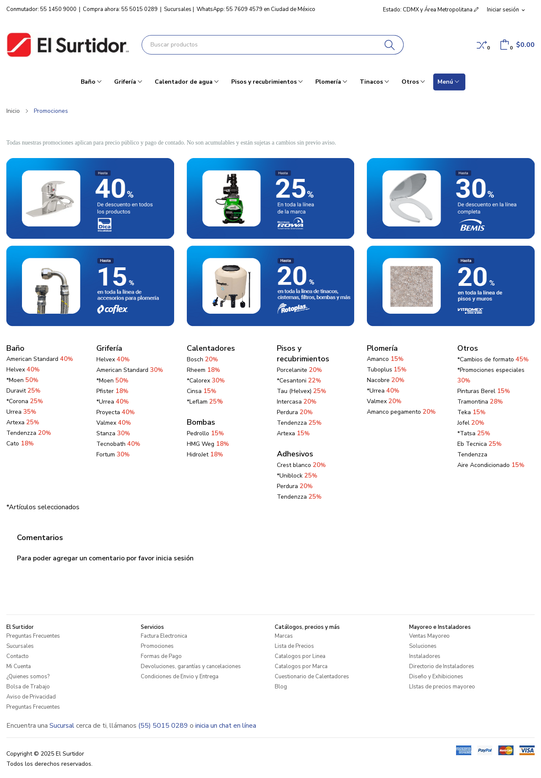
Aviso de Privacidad (31, 697)
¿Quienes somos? (27, 676)
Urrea (21, 412)
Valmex (113, 423)
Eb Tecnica (479, 444)
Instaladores (424, 656)
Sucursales (177, 9)
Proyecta (115, 412)
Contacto (17, 656)
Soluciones (423, 646)
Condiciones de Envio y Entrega (180, 676)
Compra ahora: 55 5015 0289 (120, 9)
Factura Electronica (164, 636)
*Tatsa (473, 433)
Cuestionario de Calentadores (312, 676)
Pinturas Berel (483, 391)
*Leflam (205, 402)
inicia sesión (175, 558)
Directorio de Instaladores (441, 666)
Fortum (113, 454)
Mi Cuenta (18, 666)
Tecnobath (118, 444)
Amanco (378, 359)
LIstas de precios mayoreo (442, 687)
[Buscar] (390, 45)
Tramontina (480, 402)
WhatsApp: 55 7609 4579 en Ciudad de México (256, 9)
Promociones (157, 646)
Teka (471, 412)
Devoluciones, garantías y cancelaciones (191, 666)
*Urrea (112, 402)
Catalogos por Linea (300, 656)
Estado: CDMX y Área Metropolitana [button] (430, 10)
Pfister (112, 391)
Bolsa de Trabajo (28, 687)
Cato (20, 444)
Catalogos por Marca (301, 666)
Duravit (23, 391)
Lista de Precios (294, 646)
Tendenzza (28, 433)
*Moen (22, 380)
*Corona (24, 401)
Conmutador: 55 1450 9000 (41, 9)
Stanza (113, 433)
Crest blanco (301, 465)
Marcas (284, 636)
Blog (281, 687)
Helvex (23, 370)
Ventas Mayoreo (429, 636)
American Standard (129, 370)
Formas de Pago (161, 656)
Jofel (470, 423)
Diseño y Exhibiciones (436, 676)
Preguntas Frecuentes (33, 636)
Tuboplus (379, 370)
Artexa (22, 422)
